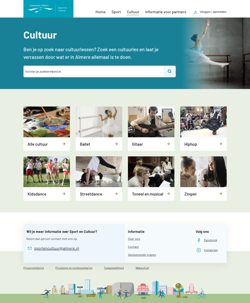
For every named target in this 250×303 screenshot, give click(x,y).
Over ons (134, 238)
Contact (133, 246)
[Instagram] (207, 250)
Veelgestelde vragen (142, 254)
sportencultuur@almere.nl (56, 248)
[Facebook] (206, 240)
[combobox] (94, 71)
